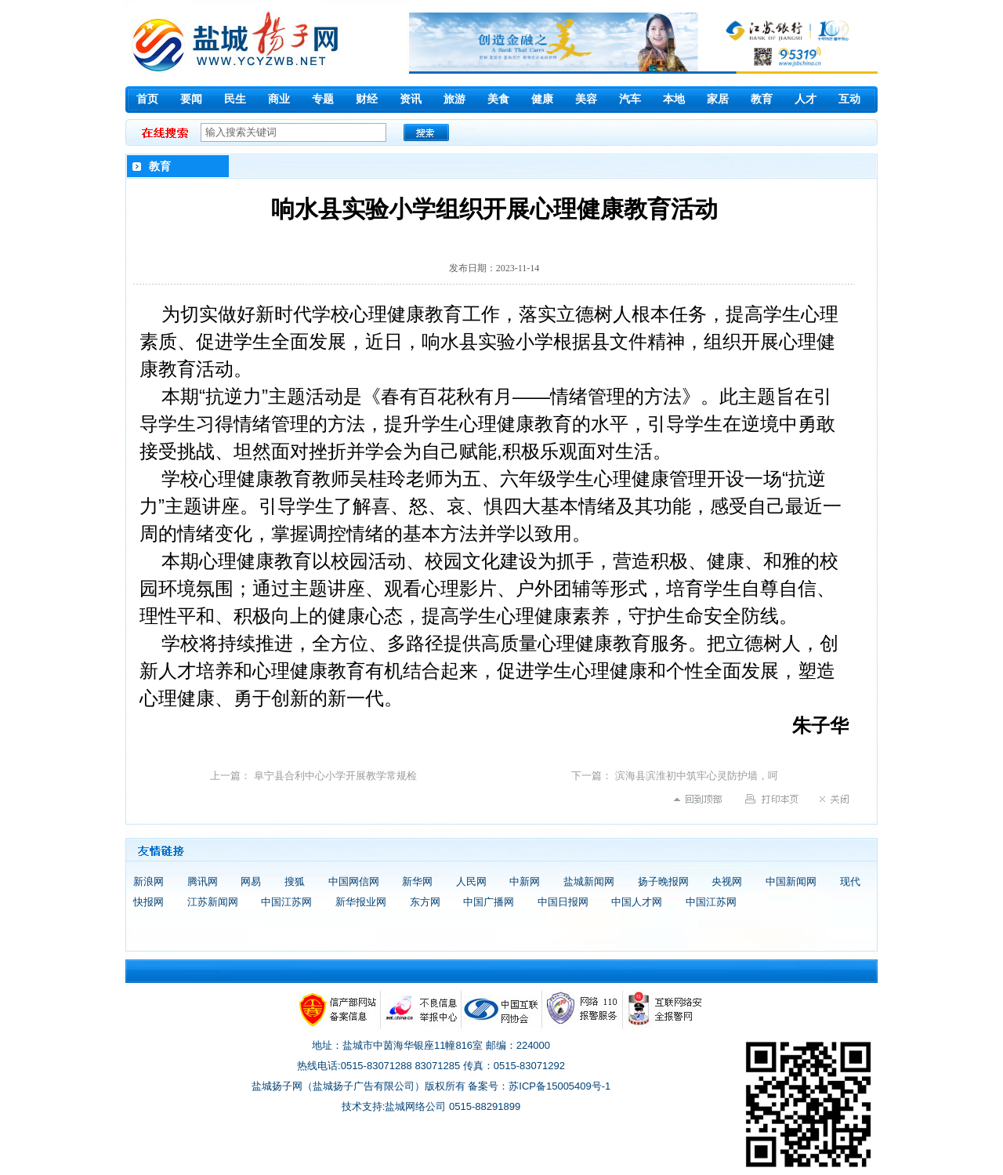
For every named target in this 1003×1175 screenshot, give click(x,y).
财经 (367, 99)
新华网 (417, 881)
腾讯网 (202, 881)
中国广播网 (488, 902)
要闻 (191, 99)
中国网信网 (353, 881)
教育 (762, 99)
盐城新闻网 (588, 881)
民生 (235, 99)
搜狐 (294, 881)
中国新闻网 (791, 881)
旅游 (454, 99)
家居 (718, 99)
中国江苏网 (286, 902)
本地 (674, 99)
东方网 (425, 902)
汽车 (630, 99)
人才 (806, 99)
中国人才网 (636, 902)
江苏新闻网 (212, 902)
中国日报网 (563, 902)
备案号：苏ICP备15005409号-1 (539, 1086)
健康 (542, 99)
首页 (147, 99)
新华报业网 (360, 902)
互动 (849, 99)
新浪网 (148, 881)
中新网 (524, 881)
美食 (498, 99)
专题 (323, 99)
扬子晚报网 (663, 881)
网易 (251, 881)
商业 (279, 99)
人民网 (471, 881)
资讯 (411, 99)
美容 (586, 99)
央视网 (727, 881)
